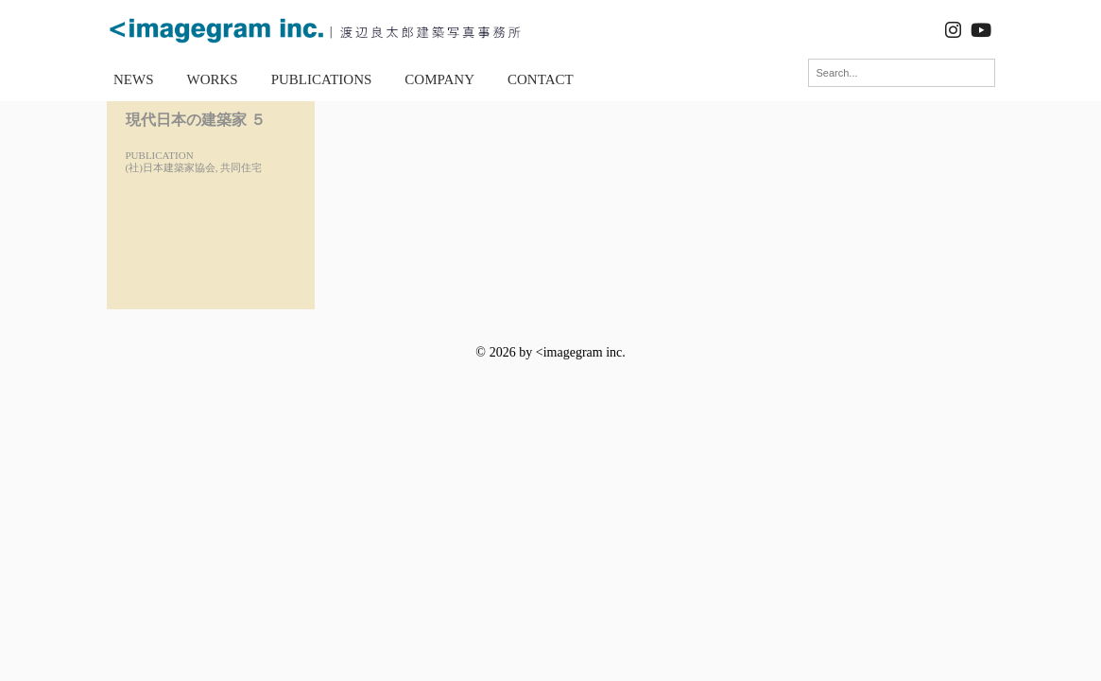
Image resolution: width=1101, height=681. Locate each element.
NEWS (133, 79)
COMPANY (439, 79)
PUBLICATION (160, 155)
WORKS (212, 79)
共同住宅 (241, 167)
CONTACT (540, 79)
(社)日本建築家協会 (170, 167)
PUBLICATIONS (321, 79)
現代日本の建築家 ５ (196, 120)
